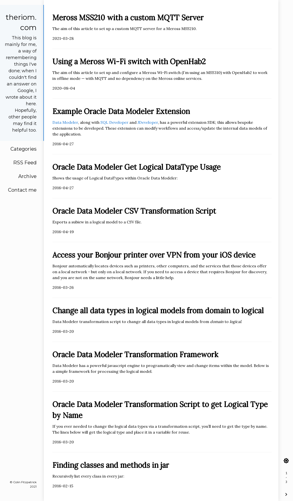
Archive (27, 176)
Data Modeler (65, 122)
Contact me (22, 190)
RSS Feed (25, 163)
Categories (23, 149)
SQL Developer (114, 122)
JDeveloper (147, 122)
